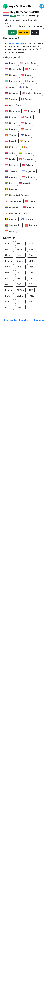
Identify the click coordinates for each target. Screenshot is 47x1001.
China (30, 201)
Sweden (11, 99)
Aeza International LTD (21, 249)
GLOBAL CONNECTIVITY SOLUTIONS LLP (33, 261)
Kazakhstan (12, 81)
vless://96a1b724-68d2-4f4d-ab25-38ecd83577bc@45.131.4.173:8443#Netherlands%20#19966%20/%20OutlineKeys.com (23, 23)
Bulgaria (11, 129)
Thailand (11, 171)
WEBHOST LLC (21, 295)
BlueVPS (33, 255)
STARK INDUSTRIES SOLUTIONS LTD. (9, 243)
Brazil (10, 183)
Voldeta (20, 266)
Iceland (24, 183)
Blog (6, 320)
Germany (11, 93)
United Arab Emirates (17, 195)
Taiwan (27, 165)
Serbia (10, 153)
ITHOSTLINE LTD (9, 307)
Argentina (28, 171)
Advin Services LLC (33, 301)
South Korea (13, 201)
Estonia (10, 117)
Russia (10, 63)
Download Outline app (17, 43)
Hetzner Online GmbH (21, 255)
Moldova (11, 147)
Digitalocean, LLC (9, 249)
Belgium (11, 219)
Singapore (31, 111)
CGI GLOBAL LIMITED (9, 301)
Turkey (26, 75)
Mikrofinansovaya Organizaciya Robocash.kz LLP (21, 278)
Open (12, 32)
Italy (26, 147)
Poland (10, 141)
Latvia (10, 159)
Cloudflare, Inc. (9, 266)
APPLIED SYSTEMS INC (21, 290)
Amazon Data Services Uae (33, 249)
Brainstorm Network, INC (9, 278)
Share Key (24, 320)
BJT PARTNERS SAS (33, 284)
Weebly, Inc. (21, 272)
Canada (26, 117)
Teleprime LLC (33, 243)
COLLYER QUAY (21, 301)
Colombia (11, 207)
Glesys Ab (9, 284)
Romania (11, 189)
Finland (24, 87)
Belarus (30, 69)
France (26, 99)
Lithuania (25, 153)
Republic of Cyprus (16, 213)
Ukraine (11, 75)
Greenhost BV (21, 261)
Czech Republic (14, 105)
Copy (34, 32)
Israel (25, 135)
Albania (28, 207)
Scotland (27, 219)
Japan (10, 87)
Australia (11, 177)
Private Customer (33, 272)
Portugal (31, 225)
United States (28, 63)
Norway (11, 123)
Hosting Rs (21, 307)
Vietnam (11, 135)
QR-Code (23, 32)
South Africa (13, 225)
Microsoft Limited (21, 243)
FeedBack (13, 320)
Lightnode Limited (9, 255)
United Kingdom (31, 93)
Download (39, 320)
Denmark (11, 165)
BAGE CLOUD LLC (21, 284)
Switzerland (26, 159)
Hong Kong (12, 111)
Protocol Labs (33, 295)
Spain (26, 129)
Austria (26, 123)
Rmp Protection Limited (9, 261)
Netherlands (13, 69)
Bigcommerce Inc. (33, 278)
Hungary (11, 231)
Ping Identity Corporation (9, 290)
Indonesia (28, 177)
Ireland (30, 81)
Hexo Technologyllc (9, 272)
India (24, 141)
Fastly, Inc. (33, 266)
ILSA (31, 290)
